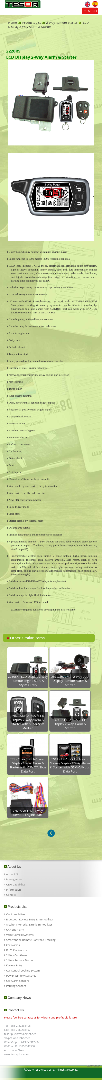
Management (14, 879)
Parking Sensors (16, 986)
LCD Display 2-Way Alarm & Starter (48, 24)
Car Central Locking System (23, 970)
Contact (11, 895)
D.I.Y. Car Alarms (16, 950)
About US (12, 874)
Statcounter (93, 1065)
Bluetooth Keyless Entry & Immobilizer (29, 919)
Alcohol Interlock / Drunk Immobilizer (29, 924)
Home (12, 22)
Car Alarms (13, 945)
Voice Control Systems (20, 935)
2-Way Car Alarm (16, 955)
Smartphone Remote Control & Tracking (31, 940)
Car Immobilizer (16, 914)
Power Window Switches (21, 975)
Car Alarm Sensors (17, 981)
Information (13, 889)
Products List (31, 22)
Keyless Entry (14, 965)
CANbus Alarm (15, 929)
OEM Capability (15, 884)
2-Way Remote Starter (61, 22)
